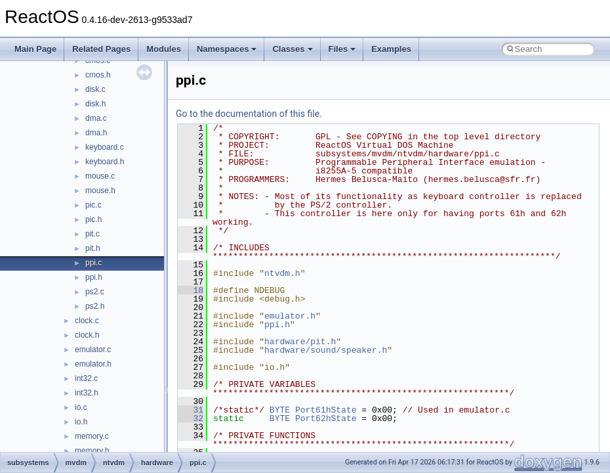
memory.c (92, 436)
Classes (292, 49)
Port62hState (326, 418)
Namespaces (227, 49)
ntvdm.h (282, 273)
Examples (391, 49)
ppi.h (93, 277)
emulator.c (93, 349)
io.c (81, 407)
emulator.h (93, 364)
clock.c (87, 320)
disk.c (95, 89)
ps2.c (94, 291)
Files (342, 49)
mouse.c (100, 176)
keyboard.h (104, 161)
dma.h (96, 132)
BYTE (280, 410)
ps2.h (94, 306)
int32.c (86, 378)
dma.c (96, 118)
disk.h (95, 103)
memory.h (92, 450)
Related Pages (101, 49)
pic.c (93, 205)
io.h (81, 421)
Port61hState (326, 410)
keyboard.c (104, 147)
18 (190, 290)
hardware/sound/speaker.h (325, 350)
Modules (163, 49)
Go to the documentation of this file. (249, 113)
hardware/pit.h (300, 342)
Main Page (35, 49)
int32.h (86, 392)
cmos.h (98, 74)
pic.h (93, 219)
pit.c (92, 233)
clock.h (87, 335)
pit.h (92, 248)
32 (190, 418)
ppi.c (93, 262)
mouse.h (100, 190)
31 (190, 410)
